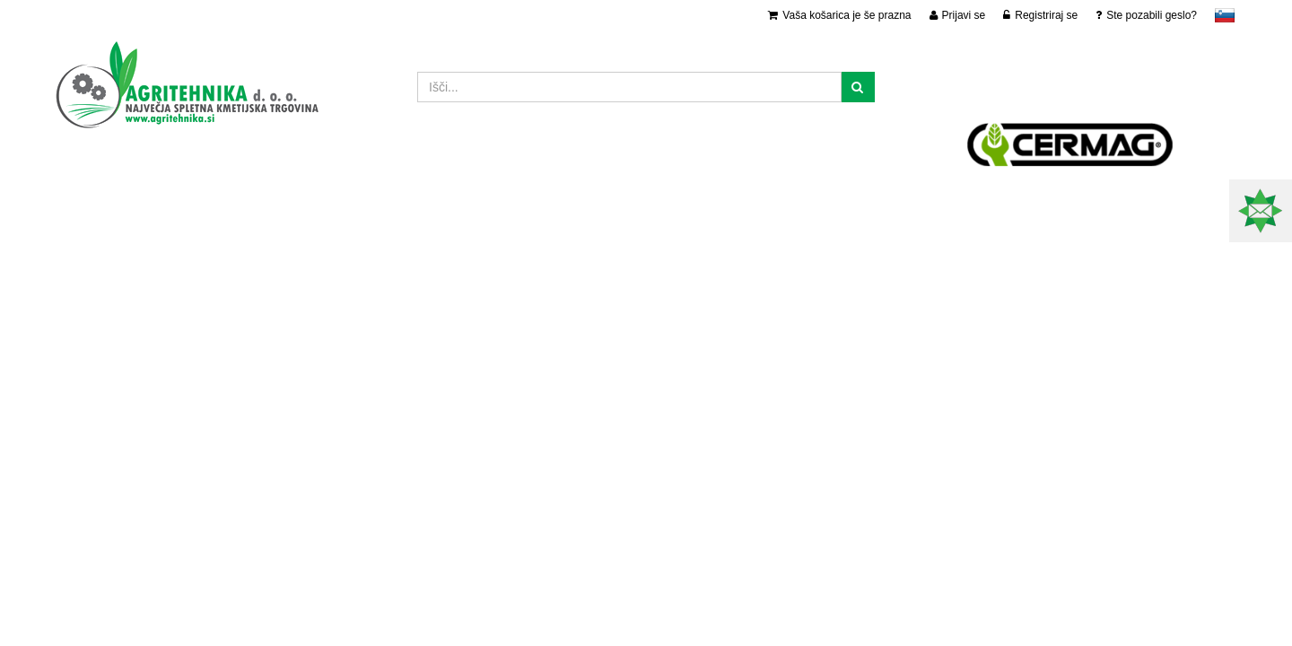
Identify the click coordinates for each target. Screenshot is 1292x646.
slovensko (1225, 15)
